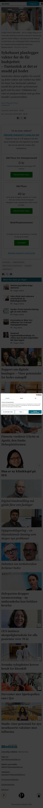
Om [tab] (35, 398)
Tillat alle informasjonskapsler (35, 412)
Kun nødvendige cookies (8, 411)
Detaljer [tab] (21, 398)
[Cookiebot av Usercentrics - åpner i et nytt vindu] (37, 395)
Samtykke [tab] (7, 398)
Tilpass (21, 411)
